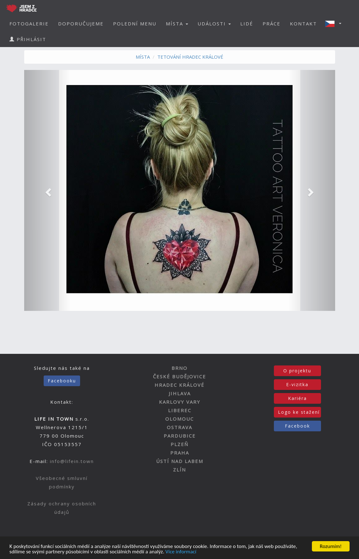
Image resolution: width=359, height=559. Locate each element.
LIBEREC (179, 410)
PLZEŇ (179, 444)
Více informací (181, 552)
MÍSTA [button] (177, 23)
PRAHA (179, 453)
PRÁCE (271, 23)
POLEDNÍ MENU (134, 23)
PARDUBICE (180, 436)
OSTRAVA (179, 427)
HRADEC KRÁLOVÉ (179, 385)
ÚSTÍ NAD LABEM (179, 461)
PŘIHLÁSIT (27, 39)
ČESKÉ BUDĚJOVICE (179, 376)
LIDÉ (246, 23)
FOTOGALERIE (29, 23)
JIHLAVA (180, 393)
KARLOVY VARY (179, 402)
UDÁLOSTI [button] (214, 23)
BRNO (179, 368)
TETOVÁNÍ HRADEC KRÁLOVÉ (190, 57)
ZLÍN (179, 469)
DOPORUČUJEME (81, 23)
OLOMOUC (179, 419)
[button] (335, 23)
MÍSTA (143, 57)
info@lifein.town (72, 461)
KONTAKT (303, 23)
